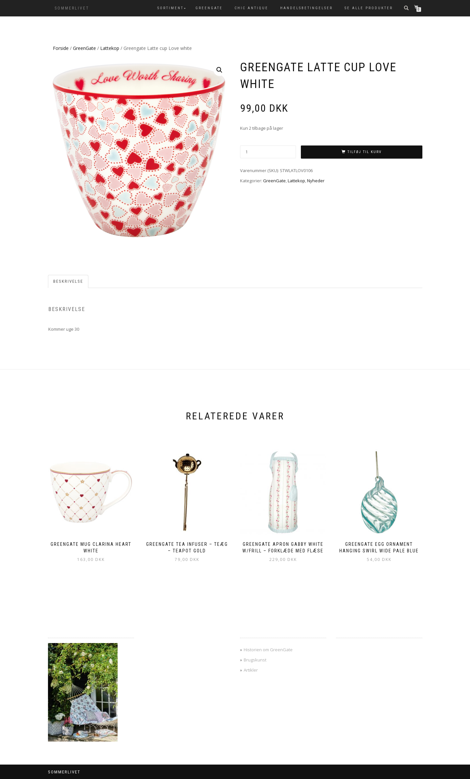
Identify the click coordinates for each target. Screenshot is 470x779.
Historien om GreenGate (268, 650)
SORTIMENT (170, 8)
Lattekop (109, 48)
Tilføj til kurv (364, 152)
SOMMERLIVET (72, 8)
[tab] (68, 281)
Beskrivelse (68, 281)
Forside (61, 48)
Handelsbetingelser (306, 8)
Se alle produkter (369, 8)
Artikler (251, 670)
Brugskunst (255, 660)
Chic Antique (251, 8)
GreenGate (209, 8)
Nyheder (316, 181)
